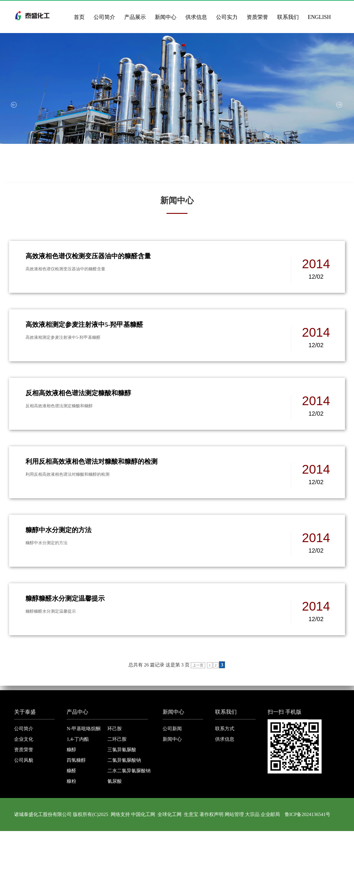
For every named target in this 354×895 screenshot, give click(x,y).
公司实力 (227, 17)
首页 (79, 17)
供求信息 (196, 17)
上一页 (198, 665)
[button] (14, 108)
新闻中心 (165, 17)
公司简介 (104, 17)
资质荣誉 (257, 17)
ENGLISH (319, 17)
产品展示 (135, 17)
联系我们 (288, 17)
